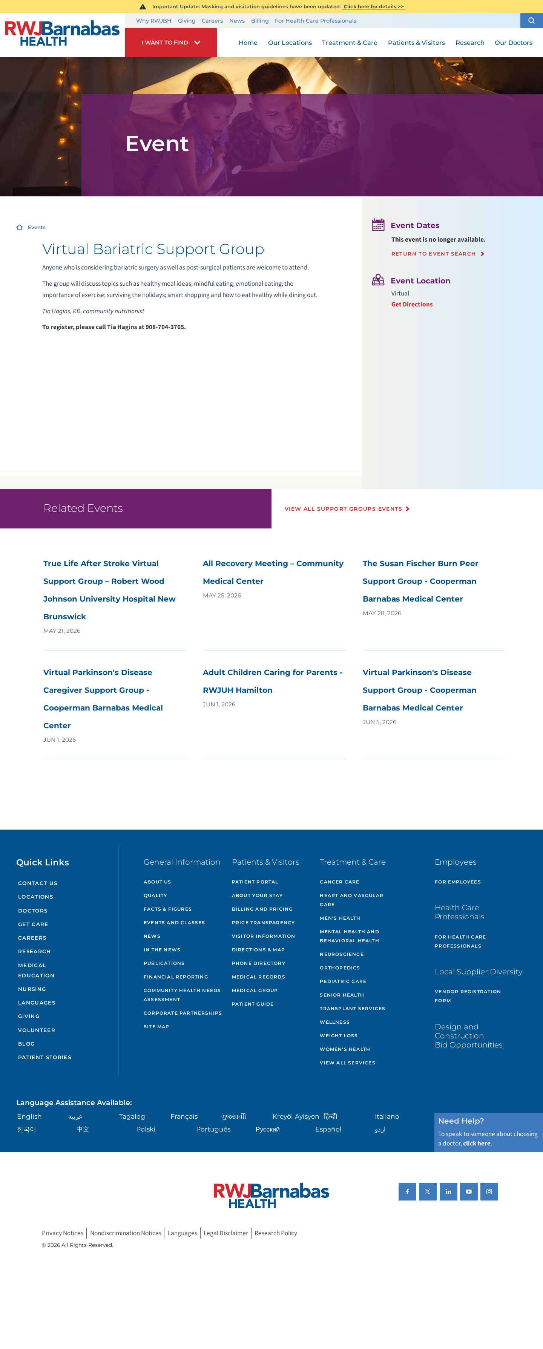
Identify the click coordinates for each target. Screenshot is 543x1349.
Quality (155, 895)
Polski (145, 1129)
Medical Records (258, 977)
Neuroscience (342, 954)
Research (34, 951)
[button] (531, 20)
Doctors (33, 911)
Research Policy (276, 1233)
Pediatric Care (343, 981)
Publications (164, 963)
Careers (212, 20)
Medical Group (255, 990)
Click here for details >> (373, 6)
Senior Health (342, 995)
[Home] (62, 35)
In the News (162, 949)
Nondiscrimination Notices (125, 1233)
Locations (35, 897)
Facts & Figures (168, 909)
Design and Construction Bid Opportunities (469, 1035)
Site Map (157, 1026)
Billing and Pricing (262, 909)
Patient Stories (44, 1057)
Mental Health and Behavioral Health (349, 936)
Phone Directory (258, 963)
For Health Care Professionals (315, 20)
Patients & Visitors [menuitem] (416, 42)
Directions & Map (258, 949)
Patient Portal (255, 882)
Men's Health (340, 918)
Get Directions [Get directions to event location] (412, 304)
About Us (158, 882)
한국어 (26, 1129)
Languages (36, 1003)
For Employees (458, 882)
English (29, 1116)
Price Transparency (263, 922)
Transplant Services (352, 1008)
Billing (260, 20)
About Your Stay (257, 895)
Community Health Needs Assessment (182, 995)
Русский (268, 1129)
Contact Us (37, 883)
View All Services (347, 1063)
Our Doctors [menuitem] (513, 42)
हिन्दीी (330, 1116)
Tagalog (132, 1116)
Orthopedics (340, 968)
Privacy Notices (62, 1233)
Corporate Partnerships (183, 1013)
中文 (83, 1129)
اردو (380, 1129)
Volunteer (36, 1030)
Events (37, 227)
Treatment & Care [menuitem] (349, 42)
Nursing (32, 989)
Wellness (335, 1022)
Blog (26, 1044)
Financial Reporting (176, 977)
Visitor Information (264, 936)
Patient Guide (253, 1004)
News (237, 20)
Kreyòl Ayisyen (296, 1116)
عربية (75, 1116)
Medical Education (36, 970)
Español (328, 1129)
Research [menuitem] (470, 42)
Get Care (33, 924)
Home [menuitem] (248, 42)
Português (213, 1129)
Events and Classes (175, 922)
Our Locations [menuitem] (290, 42)
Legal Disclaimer (226, 1233)
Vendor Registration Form (468, 996)
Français (184, 1116)
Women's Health (345, 1049)
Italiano (387, 1116)
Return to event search (433, 253)
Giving (187, 20)
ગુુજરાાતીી (233, 1116)
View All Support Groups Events (343, 508)
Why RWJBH (154, 20)
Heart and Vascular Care (351, 900)
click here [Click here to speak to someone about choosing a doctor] (477, 1143)
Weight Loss (339, 1035)
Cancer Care (339, 882)
